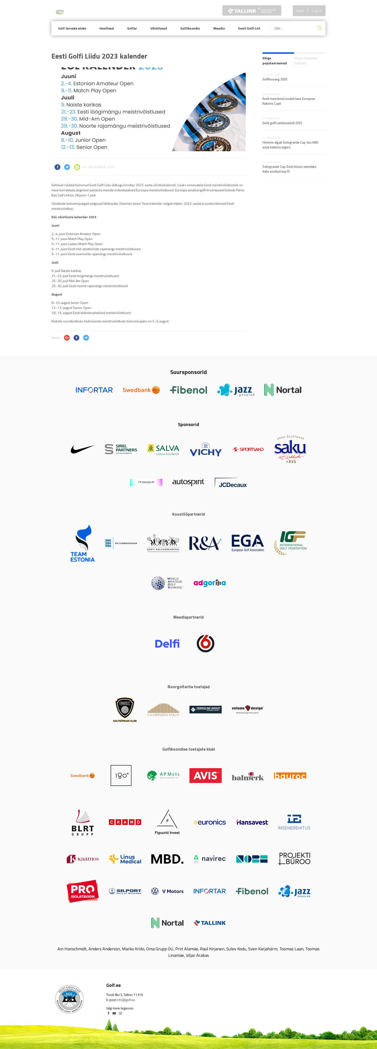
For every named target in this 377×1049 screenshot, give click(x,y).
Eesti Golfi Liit (249, 28)
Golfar (132, 28)
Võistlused (159, 28)
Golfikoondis (190, 28)
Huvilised (107, 28)
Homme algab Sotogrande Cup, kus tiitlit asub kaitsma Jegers (290, 145)
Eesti (299, 10)
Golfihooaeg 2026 (275, 79)
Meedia (219, 28)
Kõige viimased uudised (305, 60)
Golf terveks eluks (72, 28)
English (317, 10)
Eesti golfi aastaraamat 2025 (282, 123)
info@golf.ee (126, 999)
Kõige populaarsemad (275, 60)
